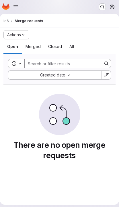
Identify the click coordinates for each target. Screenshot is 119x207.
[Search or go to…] (102, 6)
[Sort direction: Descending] (106, 75)
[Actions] (16, 34)
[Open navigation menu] (15, 7)
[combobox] (55, 75)
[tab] (12, 46)
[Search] (62, 63)
